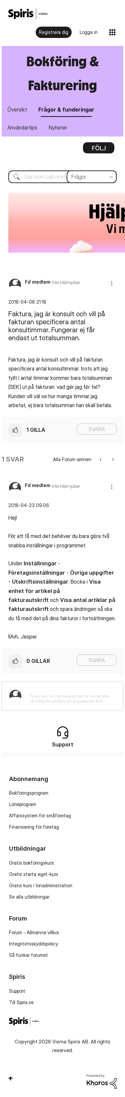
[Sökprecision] (92, 176)
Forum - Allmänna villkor (34, 932)
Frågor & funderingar (66, 109)
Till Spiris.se (21, 1002)
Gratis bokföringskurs (31, 863)
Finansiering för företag (34, 827)
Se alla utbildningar (29, 897)
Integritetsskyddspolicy (33, 944)
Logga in (89, 32)
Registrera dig (53, 32)
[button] (111, 283)
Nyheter (58, 127)
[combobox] (62, 176)
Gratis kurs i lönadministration (40, 885)
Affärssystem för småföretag (40, 815)
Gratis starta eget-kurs (33, 874)
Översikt (17, 109)
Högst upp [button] (10, 1078)
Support (17, 991)
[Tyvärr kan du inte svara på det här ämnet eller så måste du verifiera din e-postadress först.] (71, 696)
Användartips (22, 127)
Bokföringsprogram (28, 793)
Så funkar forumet (28, 955)
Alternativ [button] (99, 150)
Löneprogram (22, 804)
